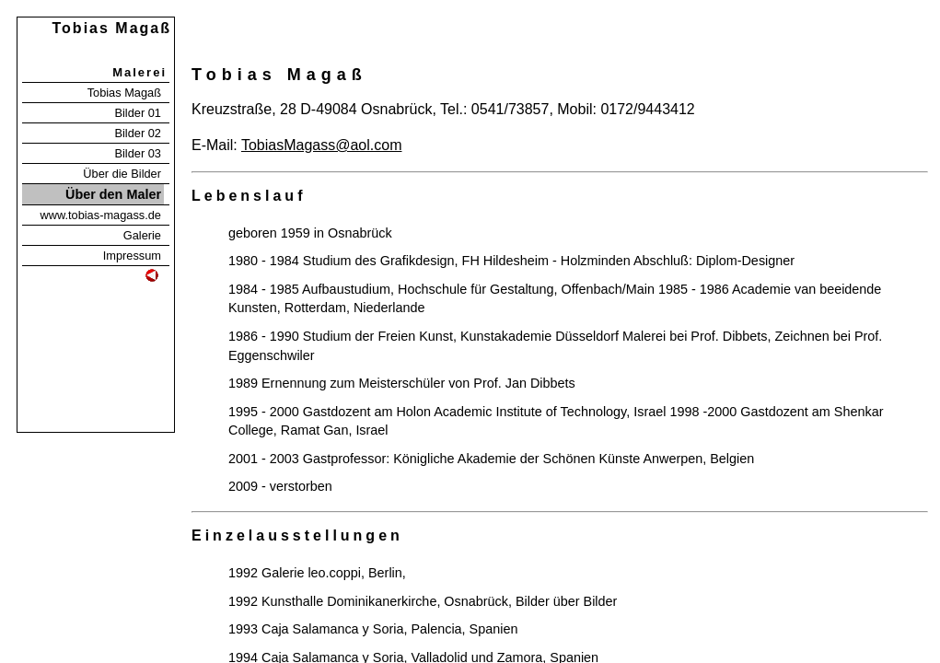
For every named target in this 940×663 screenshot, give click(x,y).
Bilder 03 (137, 153)
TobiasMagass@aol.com (321, 145)
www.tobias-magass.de (100, 215)
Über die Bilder (122, 173)
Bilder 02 (137, 133)
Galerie (142, 235)
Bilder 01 (137, 113)
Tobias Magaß (124, 92)
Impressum (132, 255)
